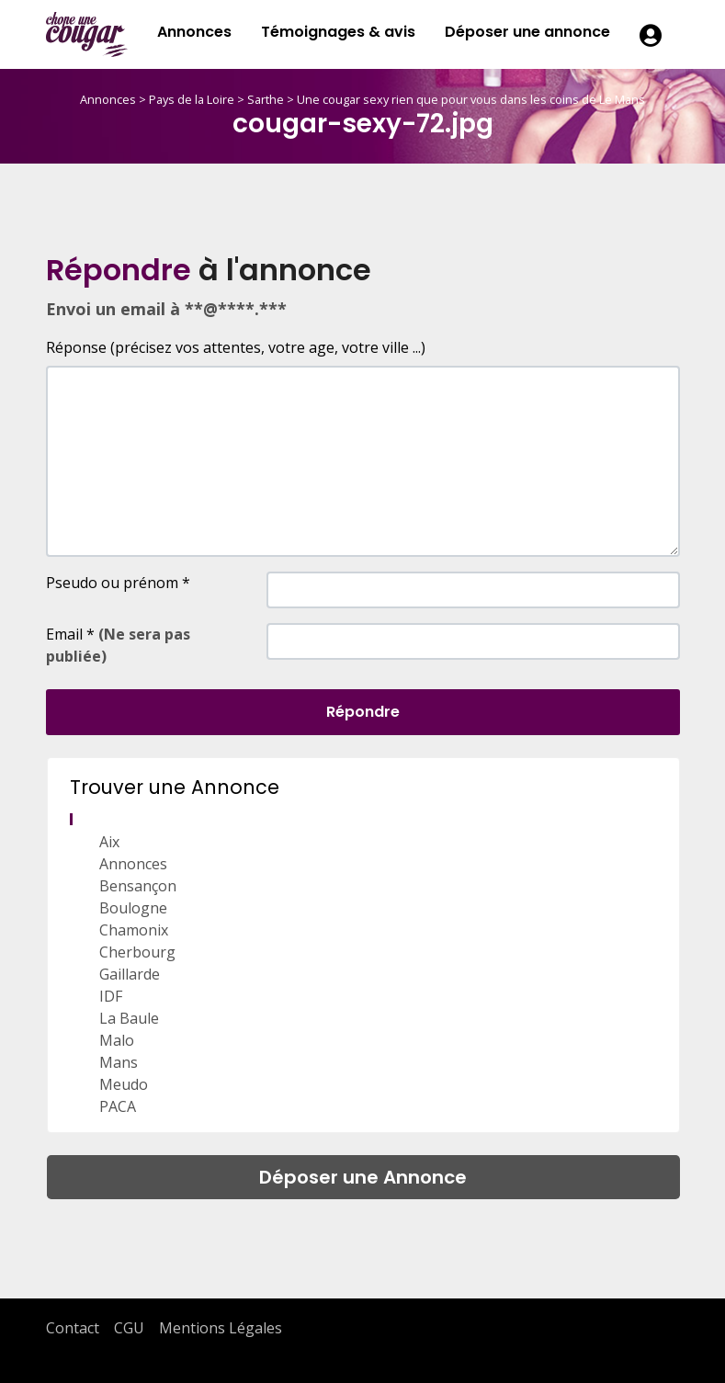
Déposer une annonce (527, 31)
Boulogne (133, 908)
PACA (117, 1106)
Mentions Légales (220, 1328)
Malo (116, 1040)
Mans (118, 1062)
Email (118, 645)
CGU (129, 1328)
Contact (72, 1328)
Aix (109, 842)
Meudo (123, 1084)
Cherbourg (137, 952)
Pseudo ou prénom (118, 582)
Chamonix (133, 930)
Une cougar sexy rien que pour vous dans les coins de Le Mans (471, 99)
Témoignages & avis (338, 31)
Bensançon (137, 886)
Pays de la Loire (191, 99)
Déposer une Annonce (363, 1177)
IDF (110, 996)
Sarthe (265, 99)
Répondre (363, 711)
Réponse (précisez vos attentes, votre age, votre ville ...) (235, 347)
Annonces (194, 31)
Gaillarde (129, 974)
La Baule (129, 1018)
